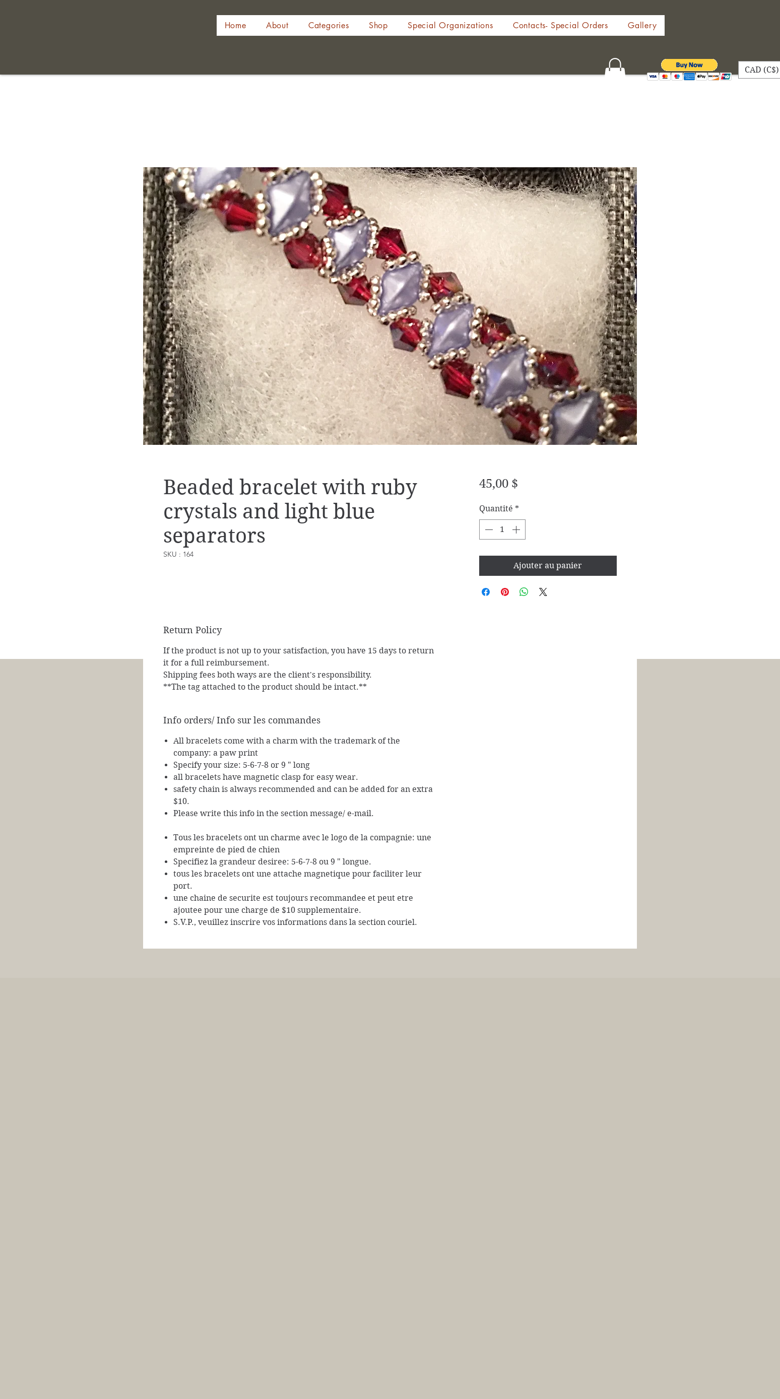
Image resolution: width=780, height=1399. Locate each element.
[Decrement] (488, 529)
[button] (378, 25)
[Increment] (517, 529)
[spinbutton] (502, 529)
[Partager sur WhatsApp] (524, 592)
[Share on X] (543, 592)
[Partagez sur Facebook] (486, 592)
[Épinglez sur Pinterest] (505, 592)
